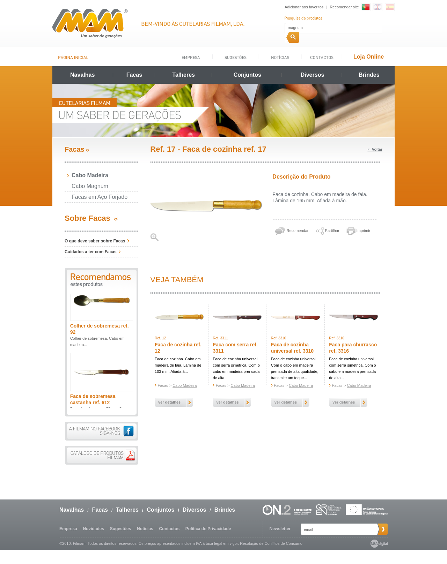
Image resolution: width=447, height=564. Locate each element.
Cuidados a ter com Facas (91, 251)
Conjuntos (247, 75)
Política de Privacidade (208, 528)
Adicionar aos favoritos (304, 7)
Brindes (369, 75)
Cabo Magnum (90, 186)
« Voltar (374, 149)
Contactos (169, 528)
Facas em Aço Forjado (99, 197)
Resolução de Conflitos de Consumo (271, 543)
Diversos (312, 75)
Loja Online (368, 57)
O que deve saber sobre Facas (95, 241)
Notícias (145, 528)
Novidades (93, 528)
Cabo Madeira (90, 175)
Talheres (183, 75)
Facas (134, 75)
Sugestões (120, 528)
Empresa (68, 528)
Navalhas (82, 75)
